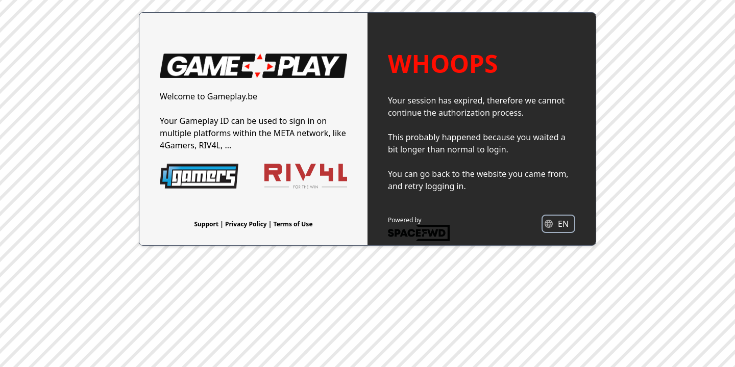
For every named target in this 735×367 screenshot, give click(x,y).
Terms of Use (293, 224)
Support (207, 224)
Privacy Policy (246, 224)
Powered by (419, 228)
